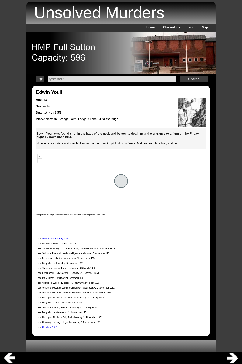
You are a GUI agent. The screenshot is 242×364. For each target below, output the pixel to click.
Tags (40, 79)
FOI (191, 27)
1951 (58, 112)
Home (150, 27)
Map (205, 27)
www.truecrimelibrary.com (55, 238)
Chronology (171, 27)
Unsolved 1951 (49, 327)
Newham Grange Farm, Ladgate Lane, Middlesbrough (82, 119)
